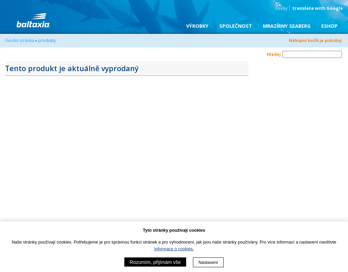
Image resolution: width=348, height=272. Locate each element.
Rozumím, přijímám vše (155, 262)
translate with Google (317, 8)
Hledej (274, 54)
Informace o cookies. (174, 248)
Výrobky (197, 26)
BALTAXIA (33, 20)
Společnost (235, 26)
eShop (329, 26)
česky (281, 8)
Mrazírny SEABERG (286, 26)
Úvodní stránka (19, 40)
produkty (47, 40)
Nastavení (208, 262)
